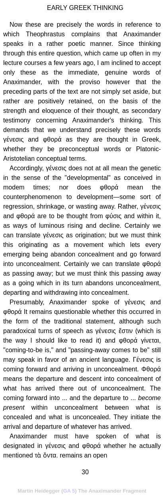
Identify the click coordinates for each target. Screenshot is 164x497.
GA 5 (69, 491)
